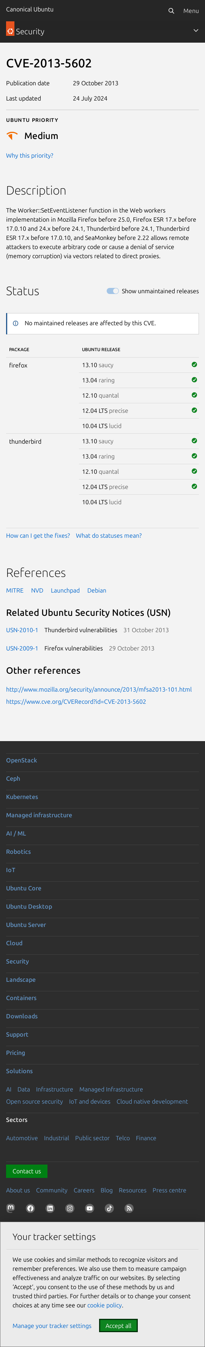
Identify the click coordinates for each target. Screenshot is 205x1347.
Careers (84, 1190)
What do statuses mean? (109, 535)
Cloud (14, 943)
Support (17, 1034)
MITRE (15, 590)
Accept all (118, 1325)
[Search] (171, 10)
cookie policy (104, 1305)
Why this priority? (29, 155)
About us (18, 1190)
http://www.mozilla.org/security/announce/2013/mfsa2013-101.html (99, 689)
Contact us (27, 1171)
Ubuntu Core (23, 888)
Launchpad (65, 590)
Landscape (21, 979)
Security (17, 961)
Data (23, 1089)
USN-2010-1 (22, 629)
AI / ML (16, 833)
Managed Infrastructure (111, 1089)
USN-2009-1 (22, 648)
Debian (96, 590)
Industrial (56, 1137)
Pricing (15, 1052)
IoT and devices (89, 1101)
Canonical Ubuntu (30, 9)
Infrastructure (54, 1089)
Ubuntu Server (26, 924)
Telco (123, 1137)
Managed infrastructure (39, 815)
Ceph (13, 778)
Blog (107, 1190)
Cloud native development (152, 1101)
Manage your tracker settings (52, 1325)
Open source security (34, 1101)
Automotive (22, 1137)
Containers (21, 997)
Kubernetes (22, 796)
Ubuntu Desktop (29, 906)
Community (52, 1190)
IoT (10, 869)
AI (8, 1089)
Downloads (22, 1016)
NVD (37, 590)
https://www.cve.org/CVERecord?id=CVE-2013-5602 (76, 701)
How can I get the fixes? (38, 535)
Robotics (18, 851)
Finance (146, 1137)
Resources (133, 1190)
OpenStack (21, 760)
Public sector (92, 1137)
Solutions (19, 1070)
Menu (191, 10)
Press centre (169, 1190)
